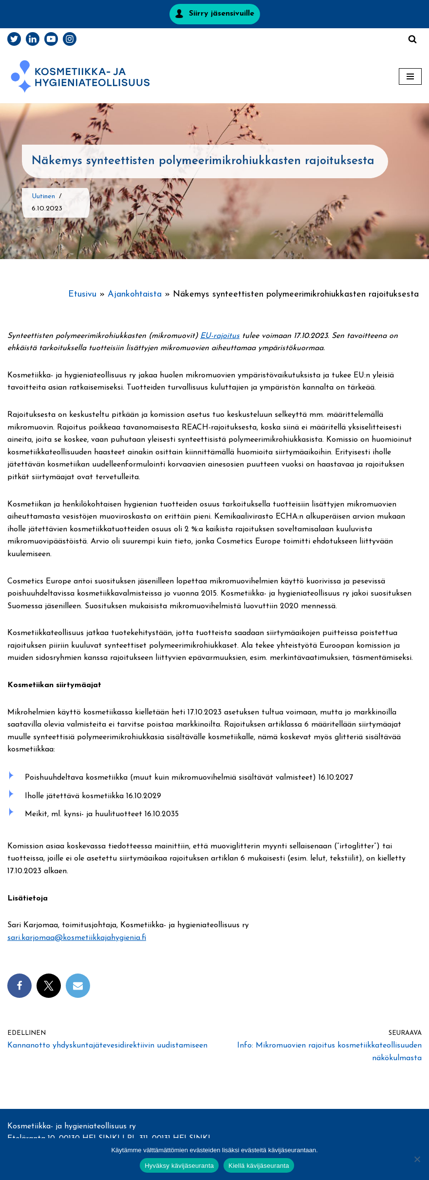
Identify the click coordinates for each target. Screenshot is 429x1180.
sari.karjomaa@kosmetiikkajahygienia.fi (76, 938)
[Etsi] (412, 39)
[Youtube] (51, 39)
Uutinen (43, 196)
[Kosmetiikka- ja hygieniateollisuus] (80, 76)
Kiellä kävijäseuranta (258, 1165)
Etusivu (82, 294)
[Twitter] (14, 39)
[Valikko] (410, 76)
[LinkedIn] (32, 39)
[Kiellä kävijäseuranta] (417, 1159)
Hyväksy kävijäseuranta (179, 1165)
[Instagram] (69, 39)
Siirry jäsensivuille (221, 14)
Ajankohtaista (135, 294)
